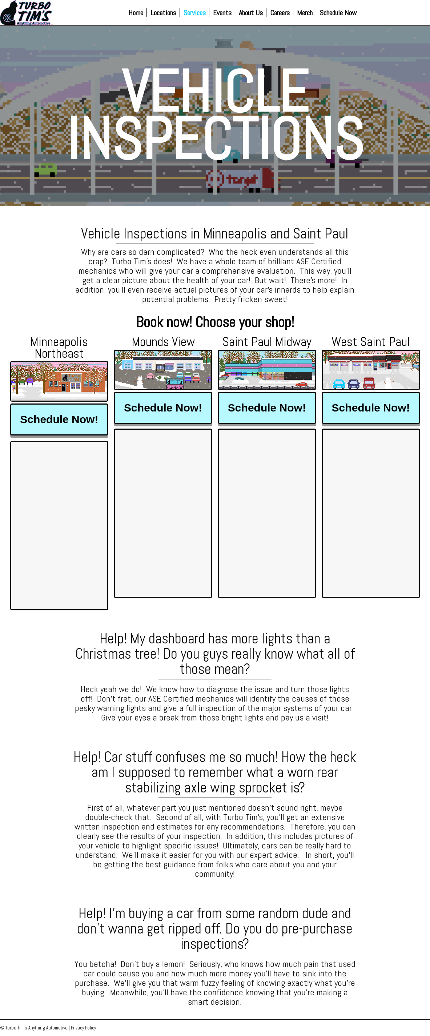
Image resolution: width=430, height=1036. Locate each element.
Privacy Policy (83, 1028)
